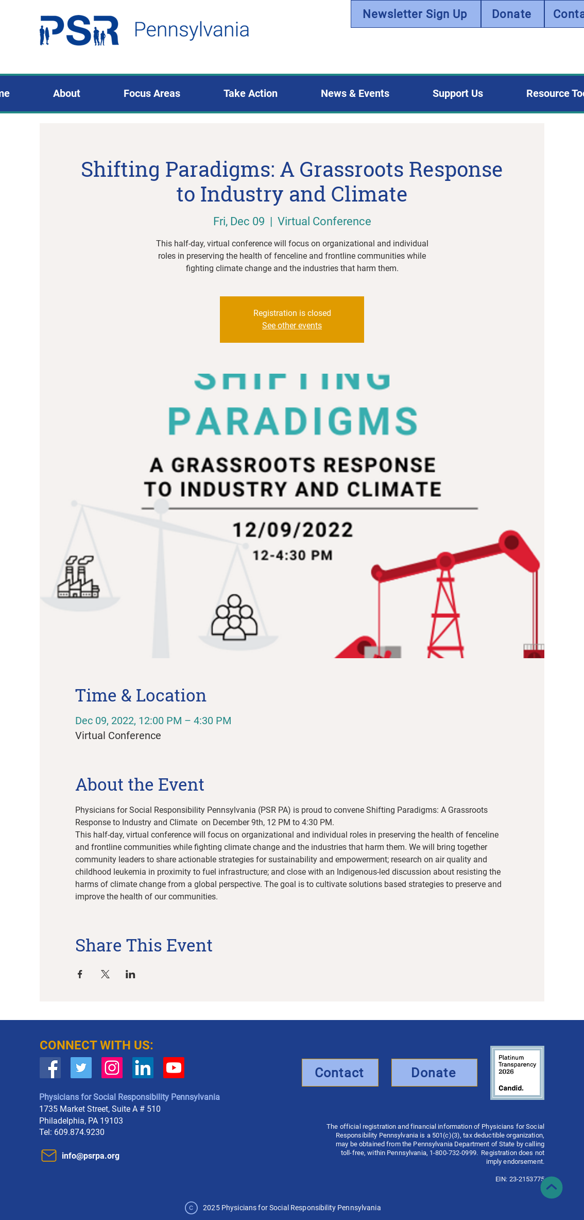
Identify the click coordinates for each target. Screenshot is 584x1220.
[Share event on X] (105, 974)
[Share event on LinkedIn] (130, 974)
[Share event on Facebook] (80, 974)
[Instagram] (112, 1067)
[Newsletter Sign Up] (416, 14)
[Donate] (512, 14)
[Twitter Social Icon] (81, 1067)
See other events (292, 325)
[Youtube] (173, 1067)
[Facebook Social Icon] (50, 1067)
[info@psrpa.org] (95, 1155)
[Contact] (340, 1073)
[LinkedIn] (142, 1067)
